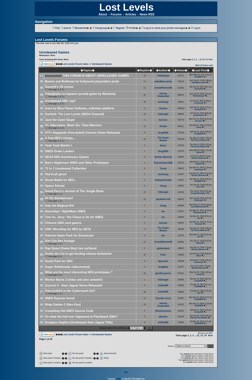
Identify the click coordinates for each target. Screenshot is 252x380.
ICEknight (163, 114)
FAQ (56, 28)
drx (163, 211)
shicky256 (198, 89)
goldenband (198, 115)
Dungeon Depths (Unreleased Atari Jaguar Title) (79, 322)
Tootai (163, 168)
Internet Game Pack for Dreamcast (69, 235)
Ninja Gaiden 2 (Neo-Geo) (63, 304)
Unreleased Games (102, 64)
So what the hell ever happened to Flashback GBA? (81, 316)
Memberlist (79, 28)
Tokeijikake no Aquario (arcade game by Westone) (80, 93)
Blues (163, 145)
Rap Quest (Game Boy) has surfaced (70, 248)
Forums (116, 14)
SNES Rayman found (60, 298)
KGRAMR (163, 285)
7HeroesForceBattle (198, 318)
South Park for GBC (59, 261)
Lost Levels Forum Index (75, 64)
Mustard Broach (199, 268)
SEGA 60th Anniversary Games (67, 157)
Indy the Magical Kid (59, 205)
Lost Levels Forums (51, 40)
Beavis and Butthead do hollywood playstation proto (82, 81)
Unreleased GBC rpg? (60, 100)
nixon (198, 187)
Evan (163, 254)
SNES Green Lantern (59, 151)
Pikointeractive (163, 311)
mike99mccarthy (163, 81)
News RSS (147, 14)
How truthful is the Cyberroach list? (70, 290)
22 (200, 59)
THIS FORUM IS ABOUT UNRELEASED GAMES (96, 75)
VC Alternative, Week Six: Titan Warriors (73, 125)
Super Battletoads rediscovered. (67, 266)
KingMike (199, 77)
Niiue (198, 256)
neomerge (163, 102)
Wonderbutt (198, 212)
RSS (126, 372)
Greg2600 (163, 132)
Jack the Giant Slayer (60, 119)
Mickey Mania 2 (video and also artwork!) (74, 279)
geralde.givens (163, 273)
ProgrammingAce (198, 193)
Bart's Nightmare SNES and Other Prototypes (77, 162)
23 (203, 59)
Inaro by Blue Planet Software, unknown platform (79, 108)
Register (119, 28)
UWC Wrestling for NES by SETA (68, 229)
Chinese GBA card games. (63, 222)
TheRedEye (163, 75)
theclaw (163, 108)
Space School (55, 185)
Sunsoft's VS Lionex (59, 86)
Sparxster (163, 261)
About (102, 14)
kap (198, 293)
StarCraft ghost (56, 174)
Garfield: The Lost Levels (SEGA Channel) (74, 114)
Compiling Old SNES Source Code (69, 310)
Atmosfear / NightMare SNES (65, 211)
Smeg (198, 127)
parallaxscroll (163, 199)
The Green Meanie (163, 139)
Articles (130, 14)
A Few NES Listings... (60, 138)
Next (211, 59)
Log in (195, 28)
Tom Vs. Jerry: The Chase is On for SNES (74, 217)
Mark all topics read (204, 65)
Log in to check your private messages (163, 28)
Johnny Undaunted (163, 94)
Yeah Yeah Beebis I (58, 145)
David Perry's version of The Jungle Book (74, 191)
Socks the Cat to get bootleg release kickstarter (78, 253)
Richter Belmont (163, 157)
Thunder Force (163, 298)
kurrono (163, 120)
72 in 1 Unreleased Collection (65, 168)
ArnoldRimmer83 (163, 88)
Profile (131, 28)
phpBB (118, 379)
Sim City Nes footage (60, 240)
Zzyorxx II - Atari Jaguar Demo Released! (74, 285)
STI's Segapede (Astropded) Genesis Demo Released (82, 132)
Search (66, 28)
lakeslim (163, 316)
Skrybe (163, 126)
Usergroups (100, 28)
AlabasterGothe (163, 180)
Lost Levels (126, 7)
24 (207, 59)
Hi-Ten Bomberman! (59, 198)
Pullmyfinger (198, 96)
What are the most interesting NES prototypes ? (79, 272)
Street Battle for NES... (61, 180)
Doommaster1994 (163, 163)
